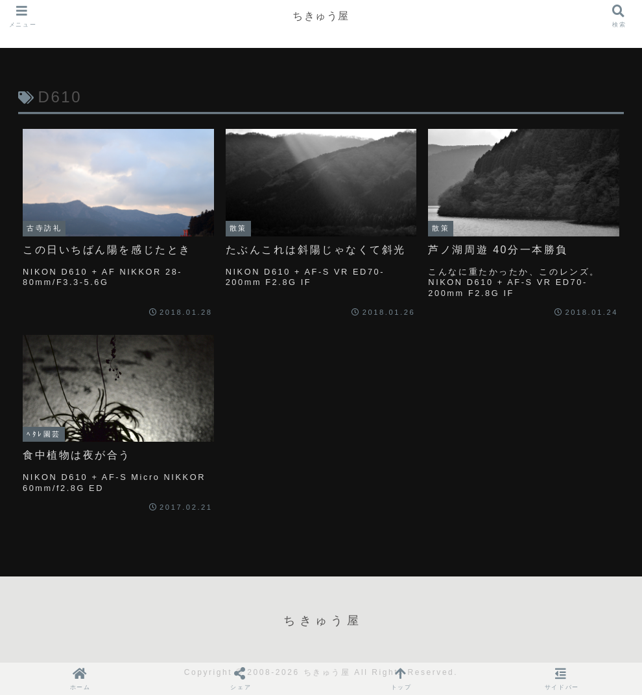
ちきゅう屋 (321, 16)
